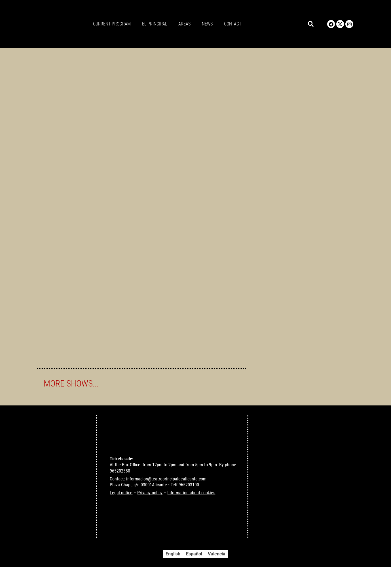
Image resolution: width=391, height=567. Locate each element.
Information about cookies (191, 493)
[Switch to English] (173, 554)
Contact (232, 24)
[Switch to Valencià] (216, 554)
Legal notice (121, 493)
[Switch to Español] (194, 554)
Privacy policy (149, 493)
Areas (184, 24)
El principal (154, 24)
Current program (112, 24)
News (207, 24)
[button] (310, 24)
